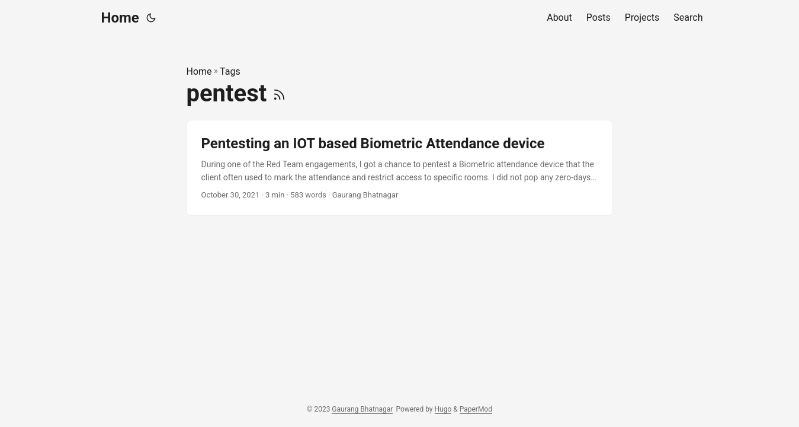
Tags (230, 71)
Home (120, 17)
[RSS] (279, 93)
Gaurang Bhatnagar (362, 409)
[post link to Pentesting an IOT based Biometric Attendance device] (399, 168)
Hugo (443, 409)
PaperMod (476, 409)
